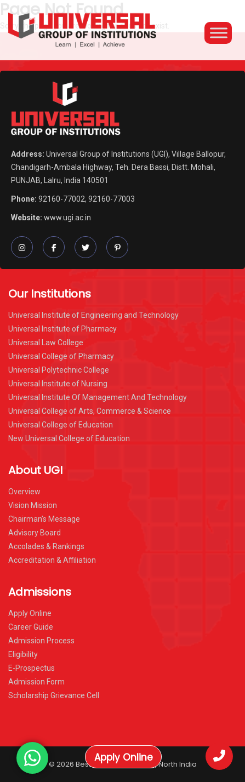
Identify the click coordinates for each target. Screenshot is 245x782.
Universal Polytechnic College (58, 370)
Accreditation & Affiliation (52, 560)
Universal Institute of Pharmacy (62, 328)
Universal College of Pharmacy (61, 356)
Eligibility (23, 654)
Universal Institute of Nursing (57, 383)
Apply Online (123, 757)
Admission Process (41, 640)
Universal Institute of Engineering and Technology (93, 315)
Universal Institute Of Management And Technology (97, 397)
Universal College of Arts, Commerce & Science (89, 411)
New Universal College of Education (69, 438)
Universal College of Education (60, 424)
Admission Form (36, 681)
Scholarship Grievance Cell (53, 695)
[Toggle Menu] (218, 32)
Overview (24, 491)
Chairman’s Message (44, 519)
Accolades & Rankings (46, 546)
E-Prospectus (31, 668)
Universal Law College (45, 342)
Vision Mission (32, 505)
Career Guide (30, 627)
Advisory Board (34, 532)
